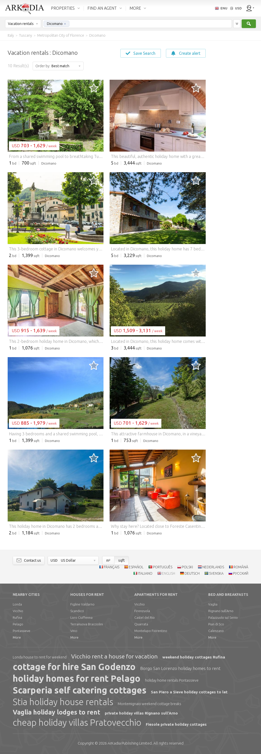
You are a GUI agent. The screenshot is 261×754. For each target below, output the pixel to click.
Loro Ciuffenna (81, 617)
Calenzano (216, 630)
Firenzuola (142, 611)
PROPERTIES (63, 8)
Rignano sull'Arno (220, 611)
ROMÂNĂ (240, 567)
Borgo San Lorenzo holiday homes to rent (180, 668)
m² (108, 560)
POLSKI (187, 567)
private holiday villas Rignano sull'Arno (141, 713)
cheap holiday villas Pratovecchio (77, 722)
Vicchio (18, 611)
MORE (135, 8)
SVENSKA (216, 573)
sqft (121, 560)
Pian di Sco (216, 624)
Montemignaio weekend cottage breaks (149, 704)
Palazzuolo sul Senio (223, 617)
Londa (17, 604)
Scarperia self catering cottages (79, 690)
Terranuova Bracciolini (86, 624)
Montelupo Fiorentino (150, 630)
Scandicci (77, 611)
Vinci (73, 630)
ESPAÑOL (136, 567)
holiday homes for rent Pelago (76, 678)
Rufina (17, 617)
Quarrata (141, 624)
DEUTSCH (192, 573)
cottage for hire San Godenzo (74, 667)
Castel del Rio (144, 617)
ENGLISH (168, 573)
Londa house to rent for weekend (40, 657)
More (17, 637)
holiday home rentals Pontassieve (172, 680)
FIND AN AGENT (102, 8)
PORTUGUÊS (162, 567)
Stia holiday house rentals (63, 702)
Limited (130, 743)
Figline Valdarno (82, 604)
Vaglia (212, 604)
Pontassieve (21, 630)
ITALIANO (145, 573)
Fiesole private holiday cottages (176, 724)
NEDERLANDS (213, 567)
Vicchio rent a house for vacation (114, 656)
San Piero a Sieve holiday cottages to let (189, 692)
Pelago (18, 624)
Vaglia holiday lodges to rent (56, 712)
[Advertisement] (233, 117)
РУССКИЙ (240, 573)
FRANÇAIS (111, 567)
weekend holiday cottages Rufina (193, 657)
